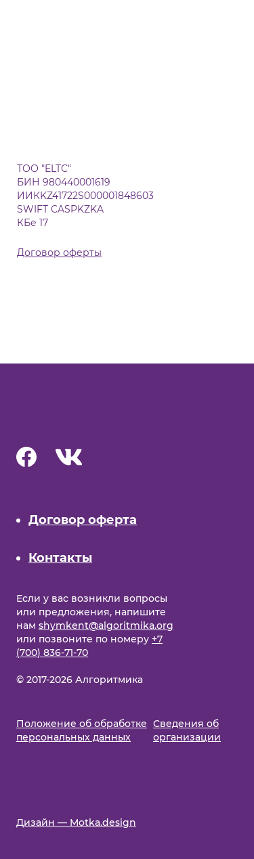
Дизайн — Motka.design (76, 822)
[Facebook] (26, 459)
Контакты (60, 557)
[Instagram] (101, 460)
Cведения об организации (187, 730)
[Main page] (84, 410)
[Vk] (69, 460)
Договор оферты (59, 252)
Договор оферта (82, 519)
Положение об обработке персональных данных (81, 730)
